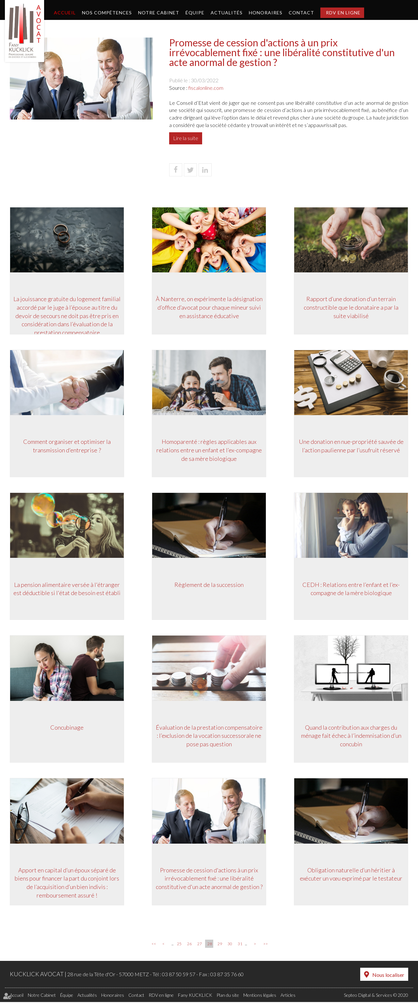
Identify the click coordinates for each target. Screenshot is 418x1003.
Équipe (194, 12)
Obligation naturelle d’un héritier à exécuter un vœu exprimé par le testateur (351, 875)
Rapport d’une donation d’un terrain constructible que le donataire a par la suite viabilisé (351, 307)
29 (219, 945)
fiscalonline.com (205, 88)
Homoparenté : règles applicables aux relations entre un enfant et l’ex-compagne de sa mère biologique (209, 450)
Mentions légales (259, 996)
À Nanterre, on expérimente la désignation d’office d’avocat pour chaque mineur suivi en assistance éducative (209, 307)
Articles (288, 996)
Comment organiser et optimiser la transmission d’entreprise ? (67, 446)
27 (199, 945)
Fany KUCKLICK (195, 996)
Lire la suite (185, 138)
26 (189, 945)
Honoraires (265, 12)
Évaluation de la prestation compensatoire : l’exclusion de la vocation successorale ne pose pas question (209, 736)
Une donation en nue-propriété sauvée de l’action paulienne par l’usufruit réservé (351, 446)
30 (230, 945)
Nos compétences (107, 12)
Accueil (65, 12)
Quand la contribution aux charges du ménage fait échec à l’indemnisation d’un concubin (351, 736)
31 (240, 945)
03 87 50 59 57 (178, 976)
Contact (301, 12)
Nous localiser (388, 976)
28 (209, 945)
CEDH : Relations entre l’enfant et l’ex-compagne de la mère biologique (351, 589)
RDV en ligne (343, 12)
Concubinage (67, 728)
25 (179, 945)
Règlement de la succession (209, 585)
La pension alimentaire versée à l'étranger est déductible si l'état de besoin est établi (67, 589)
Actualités (227, 12)
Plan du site (228, 996)
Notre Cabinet (158, 12)
